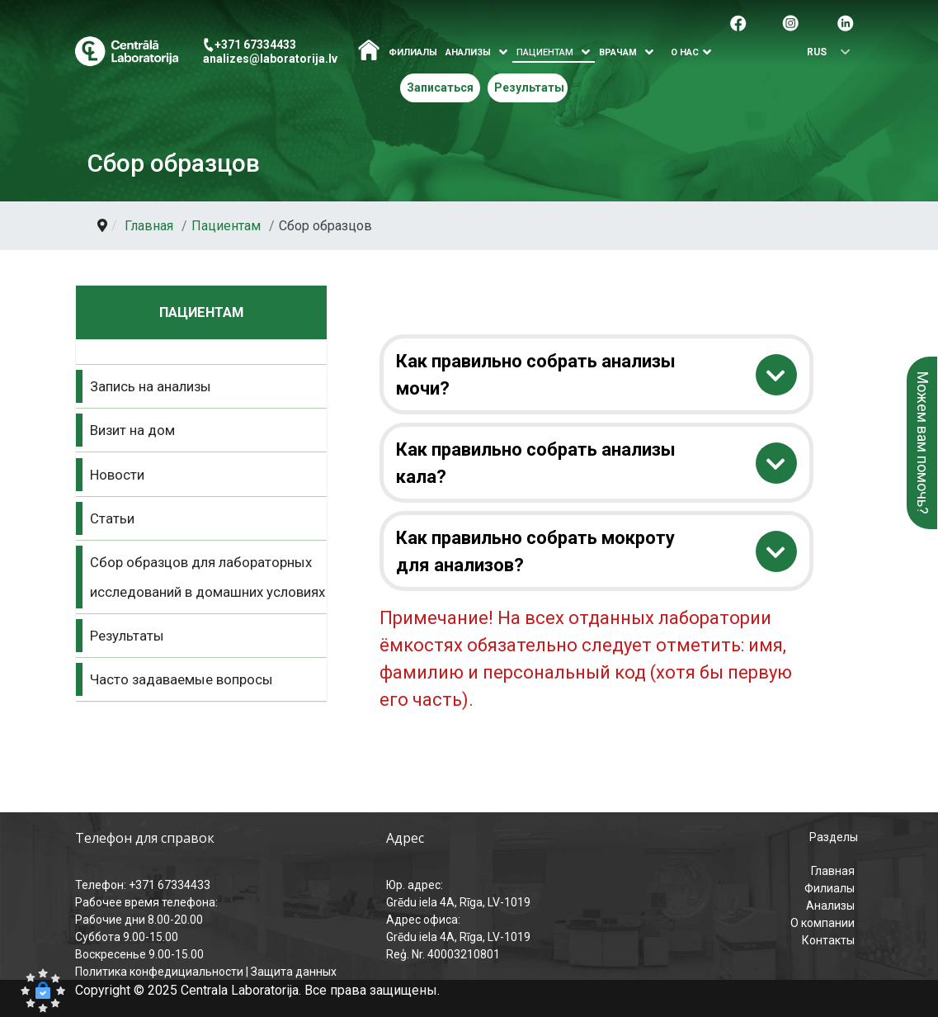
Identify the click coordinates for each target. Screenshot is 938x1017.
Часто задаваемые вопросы (181, 679)
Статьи (112, 518)
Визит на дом (132, 430)
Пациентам (544, 52)
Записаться (440, 87)
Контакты (828, 940)
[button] (42, 990)
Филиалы (413, 52)
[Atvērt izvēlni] (503, 52)
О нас (685, 52)
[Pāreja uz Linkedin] (845, 22)
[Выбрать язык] (822, 52)
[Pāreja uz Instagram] (790, 22)
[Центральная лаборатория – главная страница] (126, 51)
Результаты (529, 87)
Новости (117, 474)
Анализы (830, 905)
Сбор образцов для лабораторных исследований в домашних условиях (207, 577)
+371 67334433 (255, 44)
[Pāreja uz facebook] (738, 22)
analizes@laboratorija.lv (270, 58)
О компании (822, 922)
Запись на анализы (150, 386)
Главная (833, 870)
